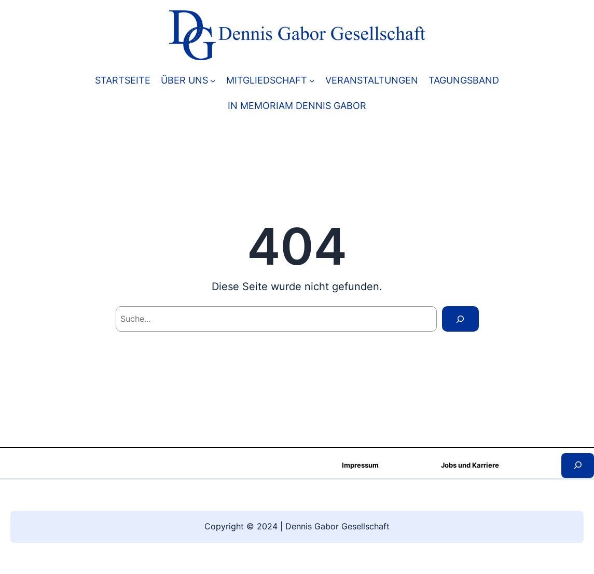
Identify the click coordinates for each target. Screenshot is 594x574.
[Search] (460, 319)
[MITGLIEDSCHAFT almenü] (312, 80)
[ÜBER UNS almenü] (213, 80)
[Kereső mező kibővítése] (577, 465)
